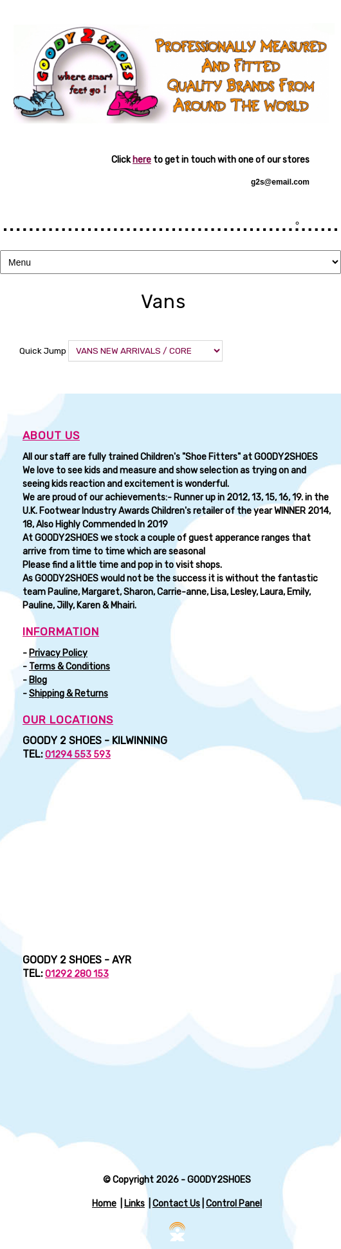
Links (134, 1203)
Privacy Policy (58, 653)
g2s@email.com (280, 182)
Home (104, 1203)
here (142, 159)
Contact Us (176, 1203)
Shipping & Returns (68, 693)
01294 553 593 (78, 754)
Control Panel (234, 1203)
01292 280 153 (77, 974)
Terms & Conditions (69, 666)
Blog (38, 680)
